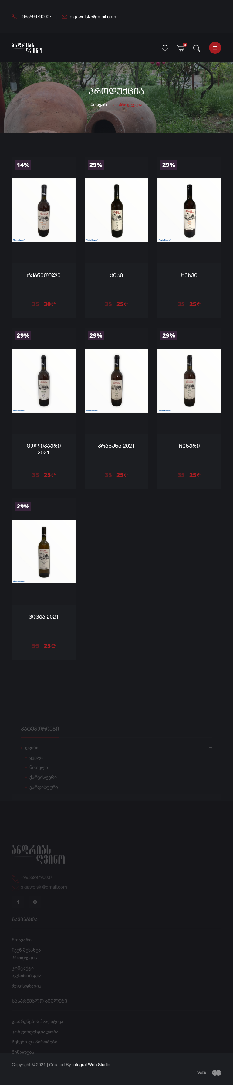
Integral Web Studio (91, 1064)
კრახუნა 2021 (116, 446)
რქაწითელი (44, 275)
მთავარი (100, 104)
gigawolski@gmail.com (89, 16)
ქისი (116, 275)
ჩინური (189, 446)
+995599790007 (32, 16)
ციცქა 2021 (44, 617)
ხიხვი (189, 275)
